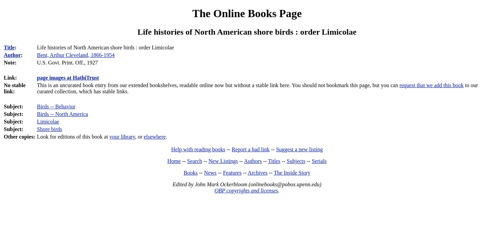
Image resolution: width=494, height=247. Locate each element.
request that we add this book (431, 85)
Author (12, 55)
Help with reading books (198, 149)
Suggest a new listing (299, 149)
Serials (319, 161)
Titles (274, 161)
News (210, 173)
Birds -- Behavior (56, 106)
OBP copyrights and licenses (246, 190)
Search (194, 161)
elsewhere (155, 137)
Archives (258, 173)
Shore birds (49, 129)
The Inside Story (292, 173)
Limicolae (48, 122)
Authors (253, 161)
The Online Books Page (247, 13)
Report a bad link (251, 149)
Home (174, 161)
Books (191, 173)
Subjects (296, 161)
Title (9, 47)
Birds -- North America (62, 114)
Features (232, 173)
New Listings (223, 161)
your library (122, 137)
